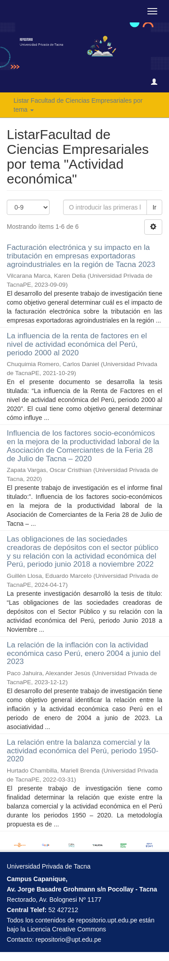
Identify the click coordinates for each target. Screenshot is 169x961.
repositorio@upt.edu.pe (68, 939)
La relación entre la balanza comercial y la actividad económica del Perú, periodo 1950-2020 (82, 750)
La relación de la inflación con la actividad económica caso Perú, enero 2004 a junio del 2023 (83, 653)
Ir (154, 207)
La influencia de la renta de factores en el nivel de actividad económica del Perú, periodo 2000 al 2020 (77, 344)
